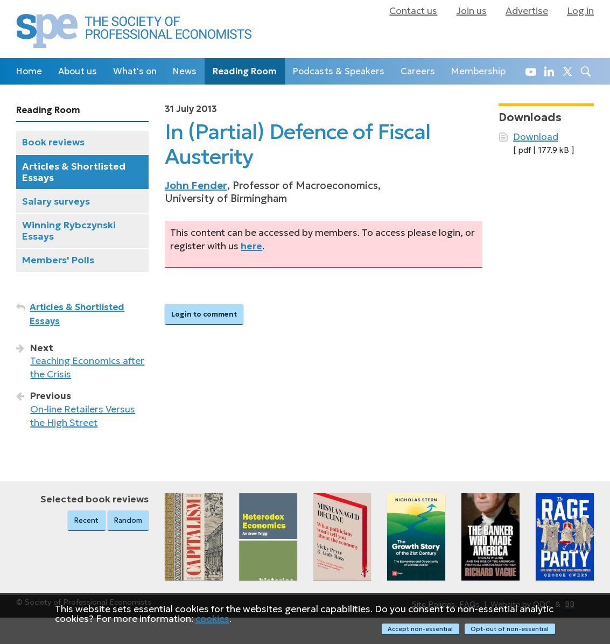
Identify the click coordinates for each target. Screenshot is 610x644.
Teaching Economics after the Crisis (87, 367)
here (251, 246)
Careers (418, 71)
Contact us (413, 11)
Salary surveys (56, 201)
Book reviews (53, 142)
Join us (472, 11)
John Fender (196, 185)
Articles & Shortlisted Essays (73, 172)
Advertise (527, 11)
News (185, 71)
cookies (212, 619)
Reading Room (245, 71)
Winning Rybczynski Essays (69, 230)
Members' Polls (58, 260)
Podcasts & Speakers (338, 71)
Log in (580, 11)
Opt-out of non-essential (510, 629)
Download (535, 137)
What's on (135, 71)
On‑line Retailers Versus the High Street (82, 416)
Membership (478, 71)
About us (77, 71)
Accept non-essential (419, 629)
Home (29, 71)
